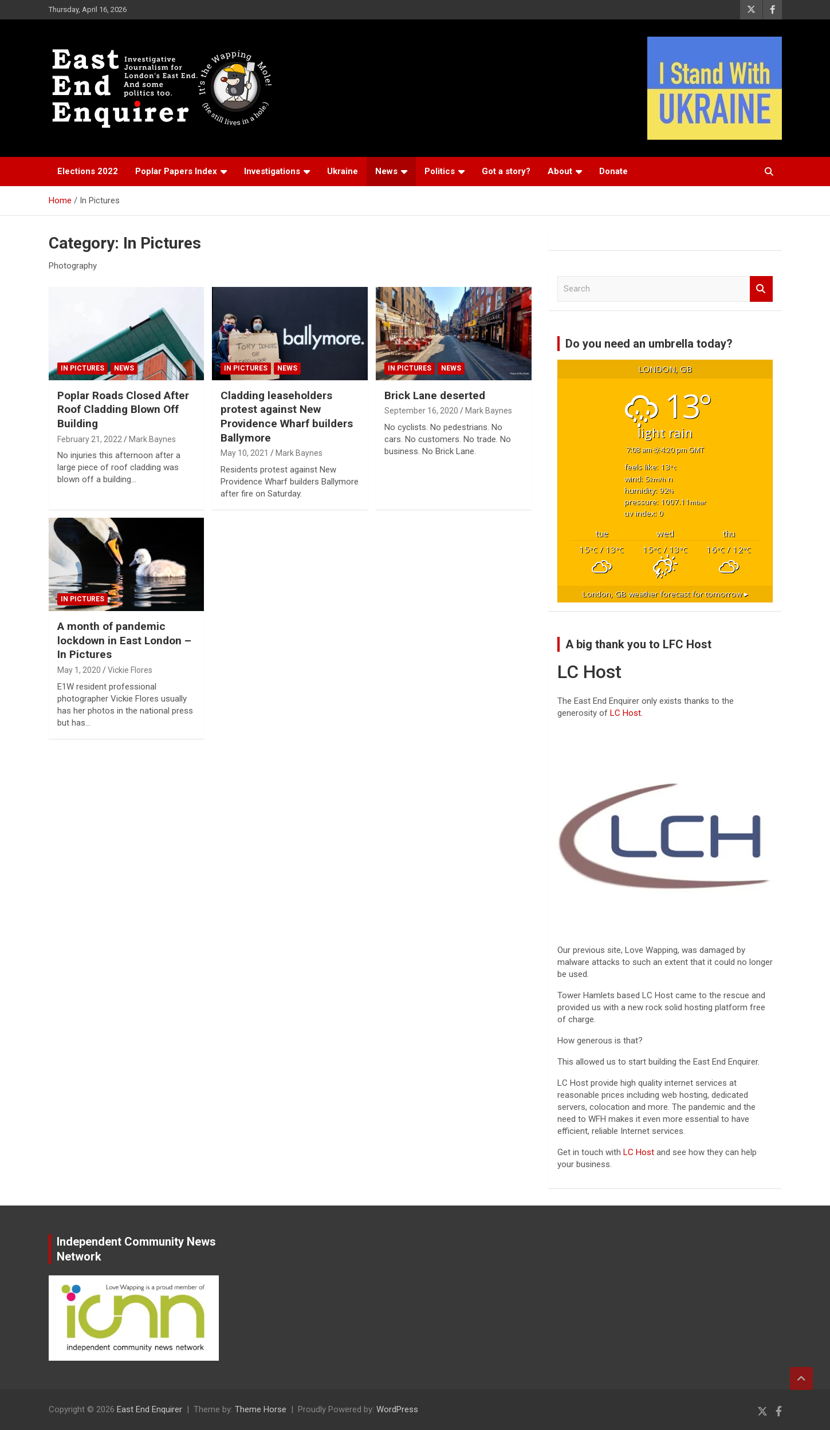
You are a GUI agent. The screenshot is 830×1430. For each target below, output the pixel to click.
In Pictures (82, 368)
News (386, 171)
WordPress (397, 1409)
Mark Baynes (152, 439)
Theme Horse (260, 1409)
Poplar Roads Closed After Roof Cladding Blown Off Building (123, 409)
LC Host (639, 1152)
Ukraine (342, 171)
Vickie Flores (130, 670)
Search (761, 289)
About (560, 171)
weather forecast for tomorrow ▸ (665, 594)
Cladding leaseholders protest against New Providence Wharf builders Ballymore (287, 416)
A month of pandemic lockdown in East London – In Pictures (124, 640)
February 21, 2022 (89, 439)
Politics (439, 171)
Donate (613, 171)
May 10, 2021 (245, 453)
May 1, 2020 (79, 670)
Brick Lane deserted (434, 395)
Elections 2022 (87, 171)
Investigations (272, 171)
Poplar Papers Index (176, 171)
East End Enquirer (149, 1409)
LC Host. (626, 713)
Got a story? (506, 171)
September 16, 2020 (421, 410)
